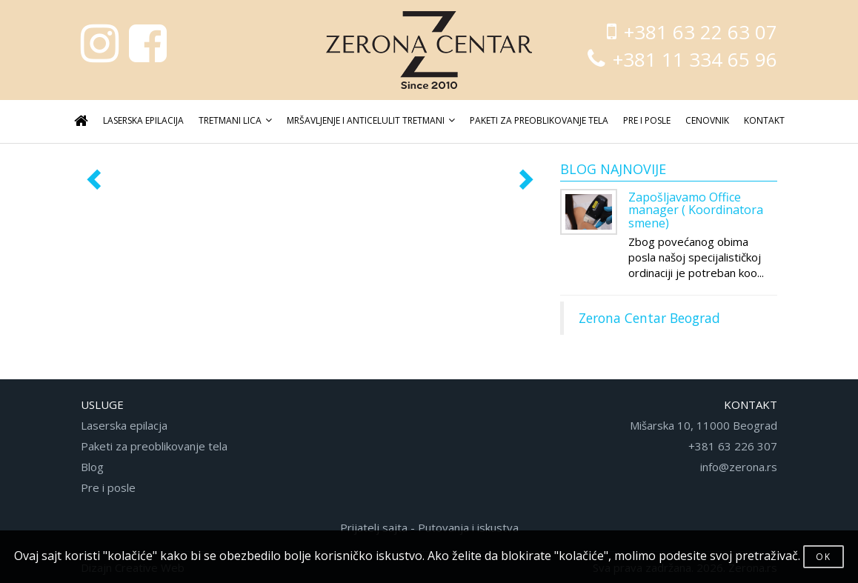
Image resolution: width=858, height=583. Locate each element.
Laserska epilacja (124, 425)
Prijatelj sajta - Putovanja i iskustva (429, 527)
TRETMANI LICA (235, 120)
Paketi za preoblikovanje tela (154, 446)
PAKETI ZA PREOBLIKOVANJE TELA (539, 120)
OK (823, 556)
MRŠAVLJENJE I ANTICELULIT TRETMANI (371, 120)
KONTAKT (764, 120)
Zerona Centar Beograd (649, 318)
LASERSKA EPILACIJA (143, 120)
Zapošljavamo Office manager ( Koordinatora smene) (695, 210)
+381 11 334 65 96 (682, 59)
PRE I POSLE (647, 120)
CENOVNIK (707, 120)
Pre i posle (108, 487)
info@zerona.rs (738, 466)
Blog (92, 466)
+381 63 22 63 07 (692, 32)
